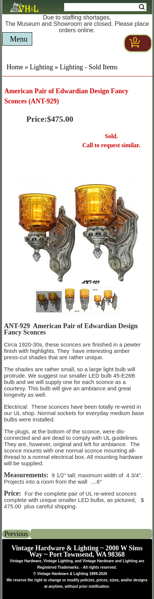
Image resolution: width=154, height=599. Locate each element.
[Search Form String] (105, 7)
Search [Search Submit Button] (142, 7)
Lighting (41, 67)
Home (15, 67)
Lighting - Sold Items (89, 67)
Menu (19, 39)
